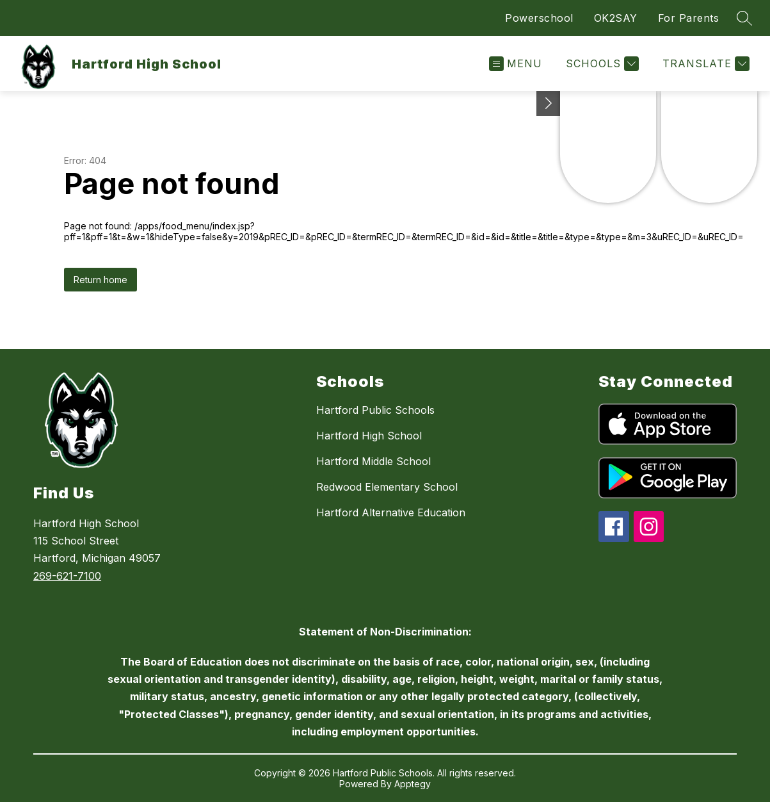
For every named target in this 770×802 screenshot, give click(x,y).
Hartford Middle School (373, 461)
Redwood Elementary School (387, 486)
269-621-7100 (67, 575)
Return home (100, 279)
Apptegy (412, 783)
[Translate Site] (704, 64)
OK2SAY (616, 18)
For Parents (688, 18)
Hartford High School (369, 435)
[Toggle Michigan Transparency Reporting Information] (548, 103)
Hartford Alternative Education (390, 512)
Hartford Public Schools (375, 410)
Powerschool (539, 18)
